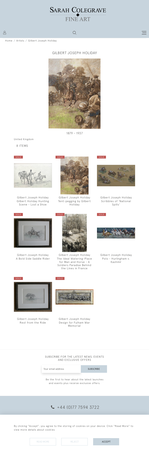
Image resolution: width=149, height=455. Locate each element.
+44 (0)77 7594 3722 (74, 407)
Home (8, 40)
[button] (74, 32)
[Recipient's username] (61, 369)
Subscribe (94, 368)
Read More (42, 441)
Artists (20, 40)
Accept (106, 441)
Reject (74, 441)
